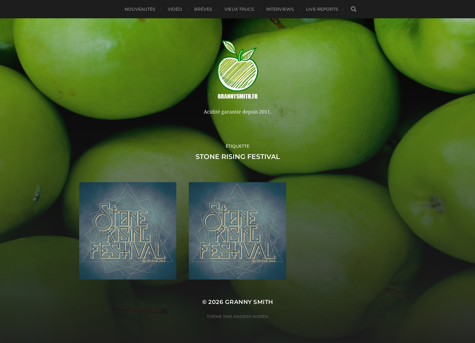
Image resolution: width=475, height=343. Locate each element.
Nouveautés (140, 9)
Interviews (280, 9)
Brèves (203, 9)
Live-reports (322, 9)
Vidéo (175, 9)
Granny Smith (249, 301)
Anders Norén (250, 316)
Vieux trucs (239, 9)
